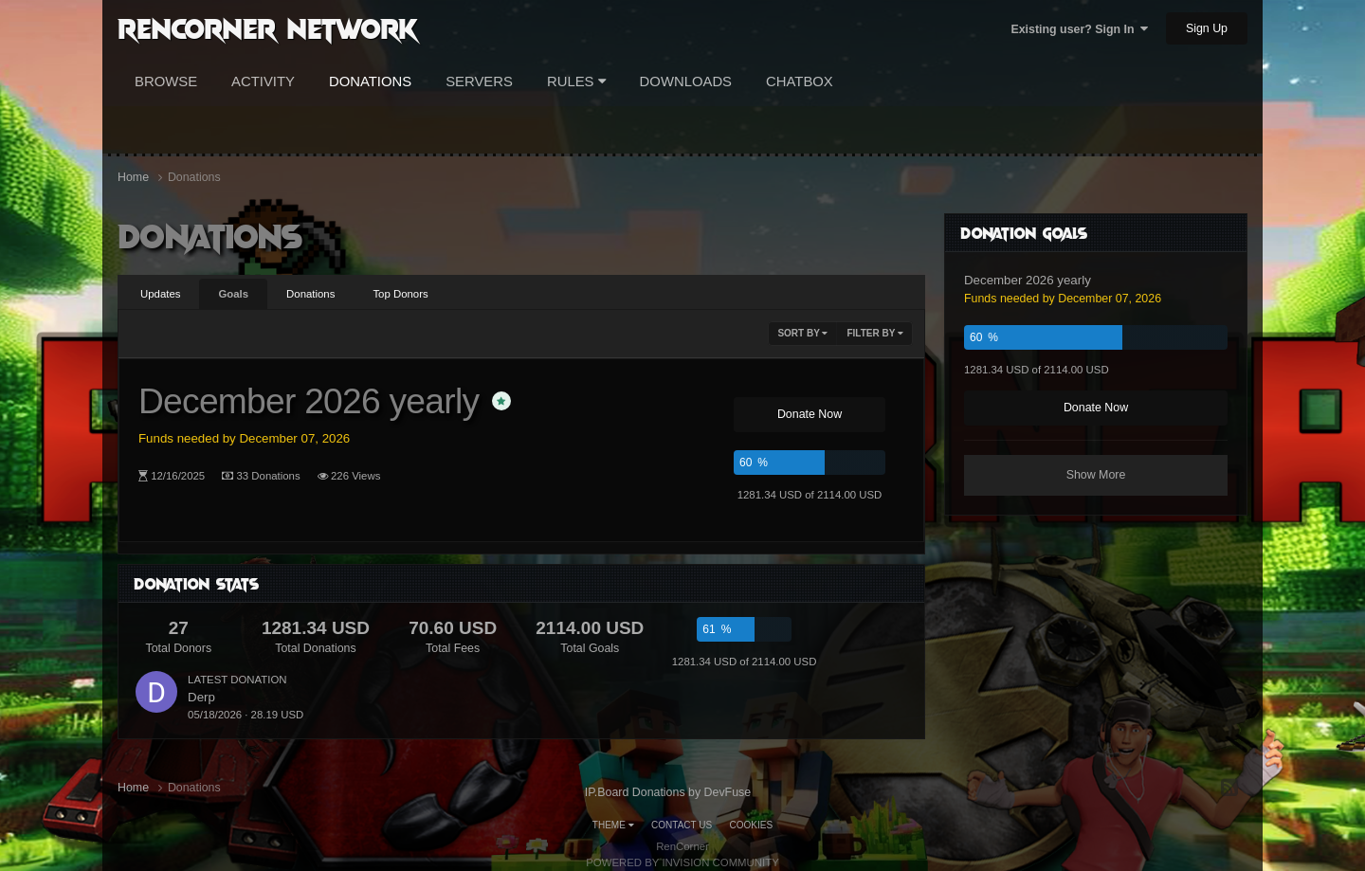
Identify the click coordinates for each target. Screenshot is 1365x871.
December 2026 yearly (308, 401)
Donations (370, 81)
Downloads (686, 81)
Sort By (802, 333)
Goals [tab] (233, 293)
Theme (613, 825)
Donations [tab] (310, 293)
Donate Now (809, 414)
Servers (479, 81)
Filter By (874, 333)
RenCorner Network (268, 27)
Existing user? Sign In (1079, 29)
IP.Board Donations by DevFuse (668, 792)
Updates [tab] (160, 293)
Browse (166, 81)
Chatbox (799, 81)
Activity (263, 81)
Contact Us (681, 825)
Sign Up (1207, 28)
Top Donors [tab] (400, 293)
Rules (576, 81)
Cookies (752, 825)
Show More (1096, 474)
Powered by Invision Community (682, 862)
